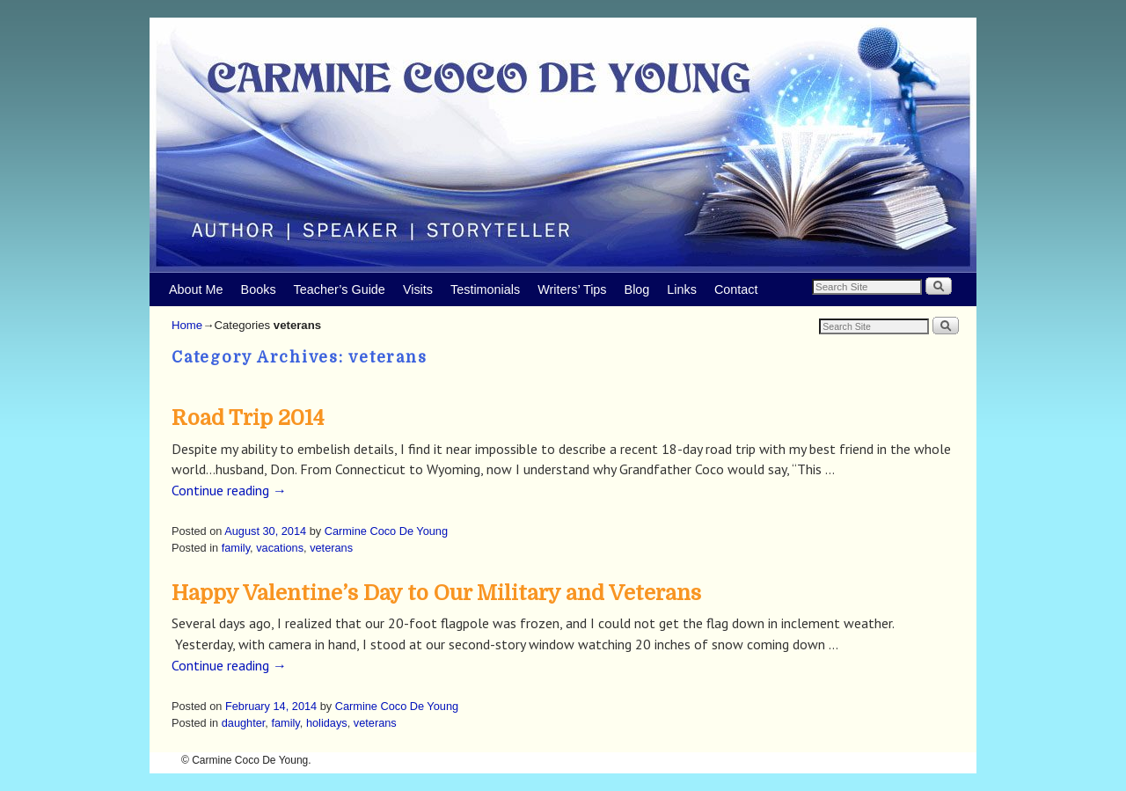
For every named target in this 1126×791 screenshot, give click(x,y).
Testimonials (485, 289)
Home (187, 325)
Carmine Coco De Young (386, 531)
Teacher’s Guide (339, 289)
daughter (244, 722)
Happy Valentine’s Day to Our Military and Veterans (436, 593)
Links (682, 289)
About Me (196, 289)
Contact (736, 289)
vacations (279, 547)
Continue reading (229, 490)
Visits (418, 289)
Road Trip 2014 (248, 418)
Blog (637, 289)
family (236, 547)
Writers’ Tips (571, 289)
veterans (331, 547)
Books (258, 289)
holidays (326, 722)
